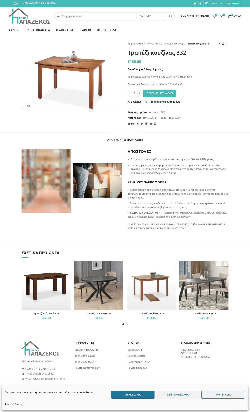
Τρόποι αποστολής (85, 362)
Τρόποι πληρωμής (85, 356)
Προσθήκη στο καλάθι (160, 93)
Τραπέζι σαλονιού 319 (46, 313)
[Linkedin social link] (151, 123)
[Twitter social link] (142, 123)
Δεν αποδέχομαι (178, 394)
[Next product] (226, 44)
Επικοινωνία (135, 349)
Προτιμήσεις (223, 394)
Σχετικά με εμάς (136, 356)
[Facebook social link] (195, 3)
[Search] (114, 16)
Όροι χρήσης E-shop (139, 362)
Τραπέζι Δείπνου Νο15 (98, 313)
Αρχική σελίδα (135, 43)
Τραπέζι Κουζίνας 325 (151, 313)
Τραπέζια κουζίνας (173, 43)
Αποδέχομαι (132, 394)
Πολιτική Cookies (13, 404)
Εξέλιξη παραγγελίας (86, 349)
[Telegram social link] (155, 123)
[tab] (125, 138)
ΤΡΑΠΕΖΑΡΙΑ (153, 43)
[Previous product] (220, 44)
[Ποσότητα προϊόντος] (134, 93)
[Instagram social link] (199, 3)
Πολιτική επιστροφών (87, 367)
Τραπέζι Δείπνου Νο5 (204, 313)
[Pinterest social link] (146, 123)
